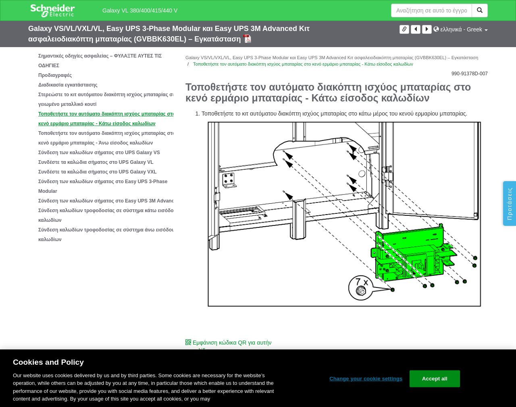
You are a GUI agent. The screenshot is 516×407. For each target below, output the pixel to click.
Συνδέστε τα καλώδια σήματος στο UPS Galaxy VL (96, 162)
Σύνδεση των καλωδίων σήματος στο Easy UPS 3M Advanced (109, 201)
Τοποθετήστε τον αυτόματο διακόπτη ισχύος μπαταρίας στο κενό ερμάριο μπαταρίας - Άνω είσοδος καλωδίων (106, 138)
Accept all (434, 379)
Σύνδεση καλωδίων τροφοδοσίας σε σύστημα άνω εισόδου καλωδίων (106, 234)
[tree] (100, 147)
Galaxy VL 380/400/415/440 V (139, 10)
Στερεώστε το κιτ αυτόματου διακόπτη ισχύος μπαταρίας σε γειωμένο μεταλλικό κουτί (106, 99)
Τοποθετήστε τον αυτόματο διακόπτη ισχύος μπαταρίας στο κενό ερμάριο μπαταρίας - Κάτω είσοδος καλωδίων (106, 118)
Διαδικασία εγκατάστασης (68, 85)
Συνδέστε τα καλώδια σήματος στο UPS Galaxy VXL (97, 172)
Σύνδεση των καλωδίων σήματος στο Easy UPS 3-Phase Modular (102, 186)
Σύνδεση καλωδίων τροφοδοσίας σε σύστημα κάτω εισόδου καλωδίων (107, 215)
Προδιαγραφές (55, 75)
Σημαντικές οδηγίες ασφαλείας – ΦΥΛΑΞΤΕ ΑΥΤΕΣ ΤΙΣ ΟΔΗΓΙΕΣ (100, 60)
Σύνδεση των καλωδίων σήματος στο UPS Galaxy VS (99, 152)
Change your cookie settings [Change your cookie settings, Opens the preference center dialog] (365, 379)
